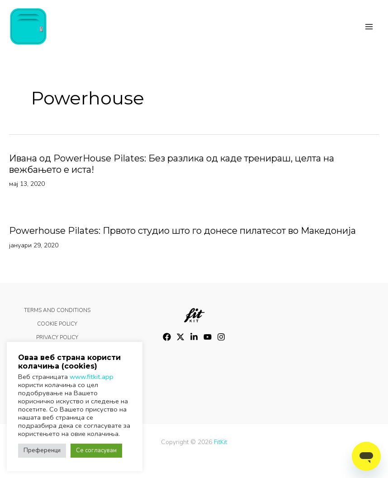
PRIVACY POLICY (57, 337)
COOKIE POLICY (57, 323)
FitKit (220, 442)
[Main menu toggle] (369, 27)
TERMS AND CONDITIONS (57, 310)
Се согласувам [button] (96, 450)
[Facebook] (167, 337)
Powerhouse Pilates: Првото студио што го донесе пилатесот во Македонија (182, 231)
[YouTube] (207, 337)
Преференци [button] (42, 450)
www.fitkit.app (92, 376)
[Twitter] (180, 337)
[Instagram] (221, 337)
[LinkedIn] (194, 337)
